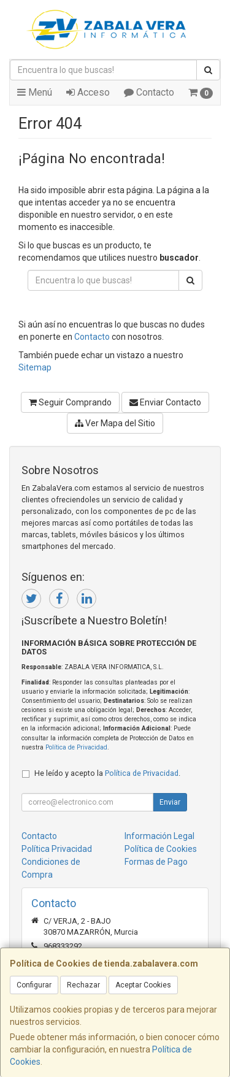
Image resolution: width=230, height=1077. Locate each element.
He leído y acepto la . (107, 773)
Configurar (34, 985)
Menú (34, 92)
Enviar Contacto (165, 402)
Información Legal (159, 836)
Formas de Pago (156, 862)
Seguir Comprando (70, 402)
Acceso (88, 92)
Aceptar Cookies (143, 985)
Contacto (149, 92)
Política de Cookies (161, 849)
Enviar (169, 802)
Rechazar (83, 985)
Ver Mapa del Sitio (115, 423)
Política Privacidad (56, 849)
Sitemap (35, 367)
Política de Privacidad (76, 747)
